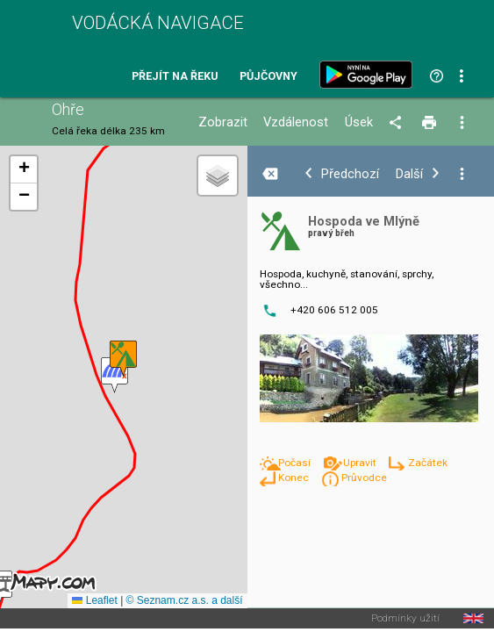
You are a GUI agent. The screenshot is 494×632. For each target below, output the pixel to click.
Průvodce (364, 477)
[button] (123, 359)
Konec (294, 477)
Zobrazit (222, 122)
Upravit (361, 462)
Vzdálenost (295, 122)
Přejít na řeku (175, 77)
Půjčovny (268, 77)
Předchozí (350, 174)
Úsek (359, 122)
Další (409, 174)
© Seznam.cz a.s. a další (184, 600)
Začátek (427, 462)
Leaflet (94, 600)
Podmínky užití (405, 619)
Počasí (295, 462)
